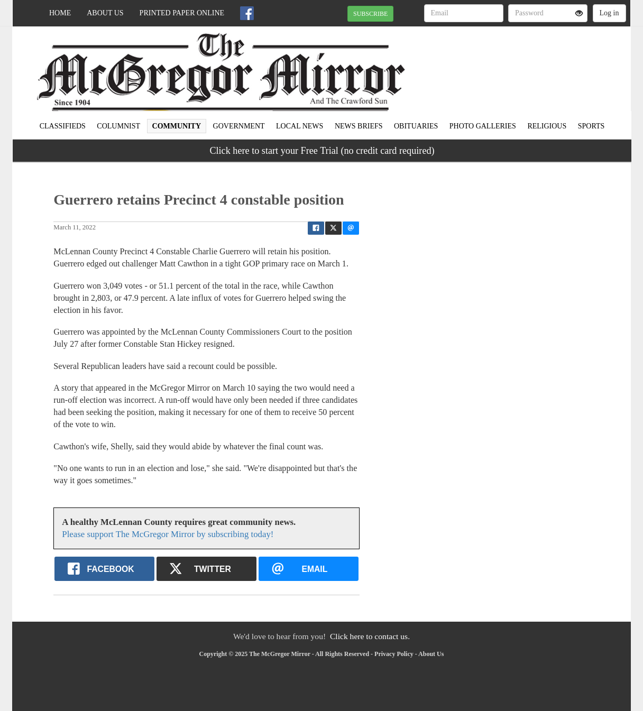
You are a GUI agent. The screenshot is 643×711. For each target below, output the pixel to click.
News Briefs (359, 126)
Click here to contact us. (370, 636)
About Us (105, 13)
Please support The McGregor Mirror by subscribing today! (167, 534)
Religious (546, 126)
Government (239, 126)
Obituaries (416, 126)
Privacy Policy (394, 654)
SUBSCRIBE (370, 13)
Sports (591, 126)
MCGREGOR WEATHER (533, 63)
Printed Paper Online (182, 13)
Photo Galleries (482, 126)
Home (60, 13)
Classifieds (63, 126)
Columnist (118, 126)
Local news (299, 126)
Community (176, 126)
